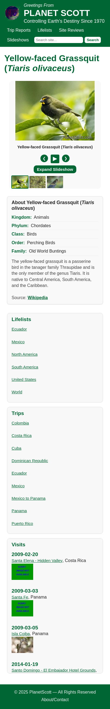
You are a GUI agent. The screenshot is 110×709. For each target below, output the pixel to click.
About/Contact (54, 699)
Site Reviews (71, 30)
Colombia (20, 423)
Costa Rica (22, 435)
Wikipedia (38, 297)
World (17, 392)
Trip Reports (18, 30)
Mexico (18, 341)
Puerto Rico (22, 523)
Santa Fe (20, 597)
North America (24, 354)
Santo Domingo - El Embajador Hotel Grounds (54, 670)
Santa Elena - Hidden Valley (37, 560)
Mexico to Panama (29, 498)
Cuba (16, 448)
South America (25, 367)
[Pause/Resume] (55, 159)
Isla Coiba (21, 633)
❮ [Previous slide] (44, 158)
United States (24, 379)
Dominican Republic (30, 460)
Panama (19, 510)
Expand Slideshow (55, 169)
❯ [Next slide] (65, 158)
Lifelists (44, 30)
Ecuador (19, 329)
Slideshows (18, 40)
